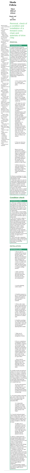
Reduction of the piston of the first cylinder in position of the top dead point (5, 54)
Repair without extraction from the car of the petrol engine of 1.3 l (4, 37)
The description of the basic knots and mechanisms (5, 41)
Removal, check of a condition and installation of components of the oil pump (5, 85)
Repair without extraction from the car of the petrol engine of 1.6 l (4, 116)
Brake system (4, 138)
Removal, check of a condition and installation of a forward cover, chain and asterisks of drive (5, 78)
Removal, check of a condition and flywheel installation (5, 97)
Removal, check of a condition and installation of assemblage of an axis (5, 65)
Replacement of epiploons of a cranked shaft (5, 94)
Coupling (3, 134)
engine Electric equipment (18, 52)
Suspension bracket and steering (5, 140)
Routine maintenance (3, 32)
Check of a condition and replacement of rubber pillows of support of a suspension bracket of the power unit (5, 102)
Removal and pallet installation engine (4, 90)
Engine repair (4, 34)
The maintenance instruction (4, 30)
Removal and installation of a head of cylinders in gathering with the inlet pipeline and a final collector (5, 71)
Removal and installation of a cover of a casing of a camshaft (5, 59)
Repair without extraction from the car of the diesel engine (4, 121)
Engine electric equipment (4, 133)
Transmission (4, 135)
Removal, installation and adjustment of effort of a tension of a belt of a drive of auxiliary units (5, 110)
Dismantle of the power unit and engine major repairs (5, 125)
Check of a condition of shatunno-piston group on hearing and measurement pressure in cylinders (5, 47)
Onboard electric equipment (4, 145)
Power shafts (4, 137)
